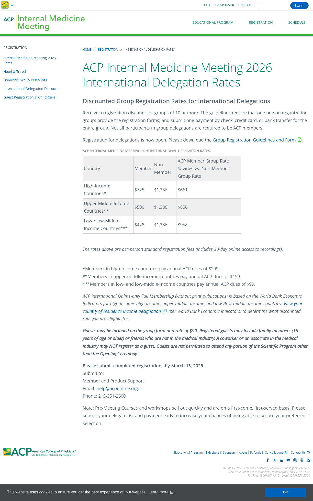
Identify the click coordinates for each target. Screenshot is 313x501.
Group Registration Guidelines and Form (254, 140)
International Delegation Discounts (31, 88)
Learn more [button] (158, 492)
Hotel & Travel (14, 71)
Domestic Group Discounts (25, 80)
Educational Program (213, 22)
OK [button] (285, 492)
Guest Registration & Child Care (29, 97)
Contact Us (298, 452)
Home (87, 49)
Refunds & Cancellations (266, 452)
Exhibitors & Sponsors (221, 452)
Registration (261, 22)
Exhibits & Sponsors (219, 5)
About (247, 5)
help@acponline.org (117, 388)
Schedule (296, 22)
